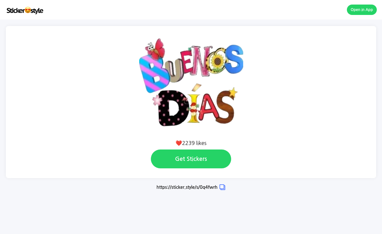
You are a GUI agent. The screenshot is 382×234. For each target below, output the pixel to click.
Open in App (362, 10)
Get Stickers (191, 159)
